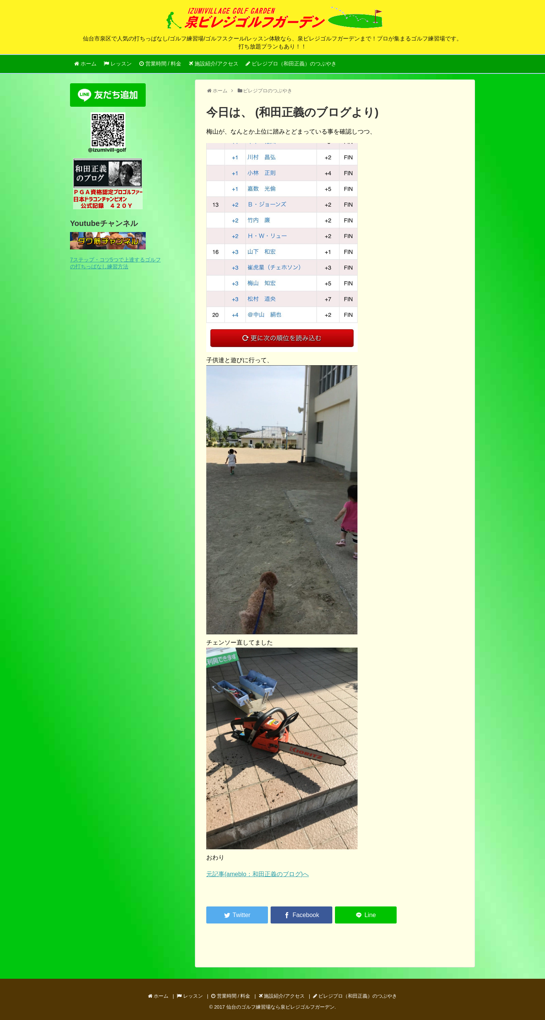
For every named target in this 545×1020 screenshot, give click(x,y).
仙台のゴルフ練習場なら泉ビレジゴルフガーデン (280, 1007)
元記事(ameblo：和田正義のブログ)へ (257, 874)
